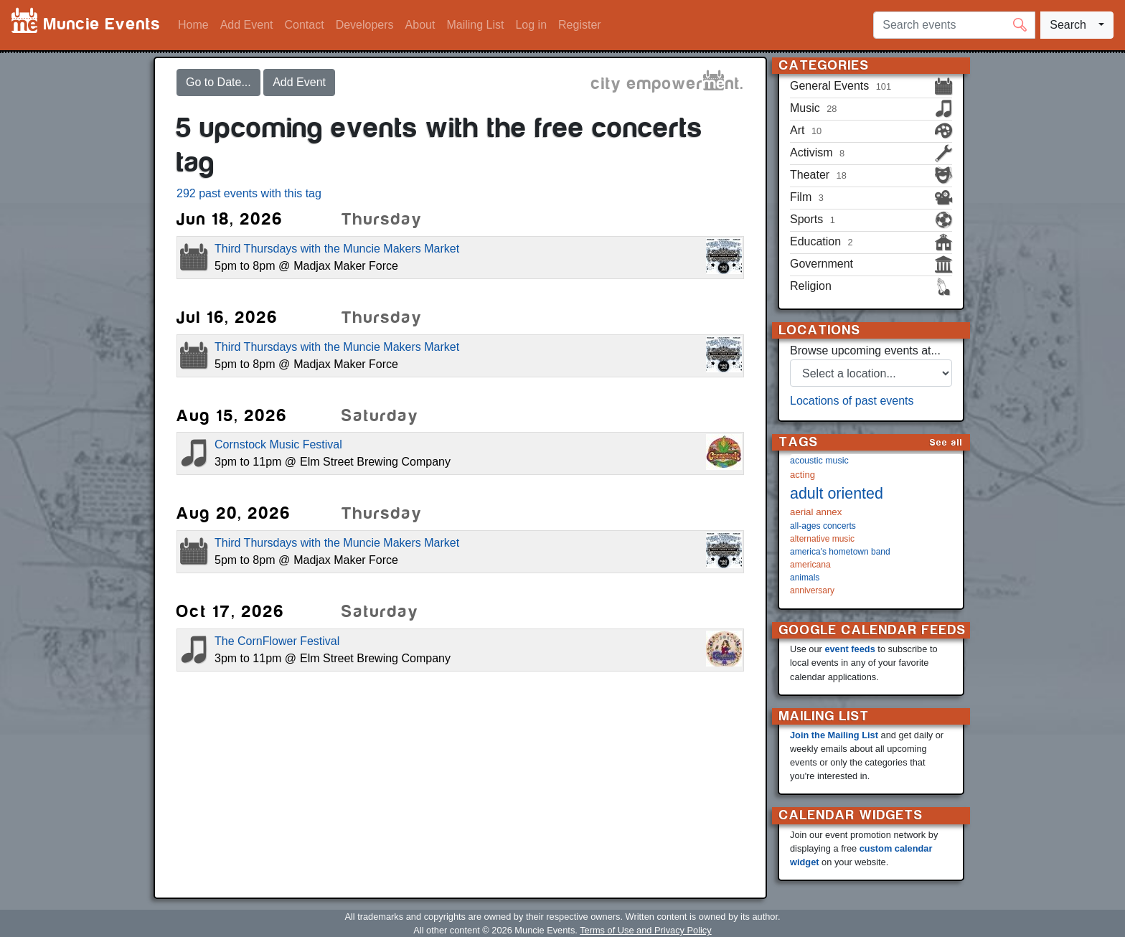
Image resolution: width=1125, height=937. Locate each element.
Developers (365, 25)
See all (946, 442)
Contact (304, 25)
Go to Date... (218, 82)
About (420, 25)
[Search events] (954, 25)
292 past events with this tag (248, 193)
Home (193, 25)
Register (579, 25)
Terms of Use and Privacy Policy (645, 930)
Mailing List (475, 25)
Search (1068, 25)
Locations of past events (852, 401)
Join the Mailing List (834, 735)
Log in (531, 25)
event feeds (849, 649)
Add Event (246, 25)
